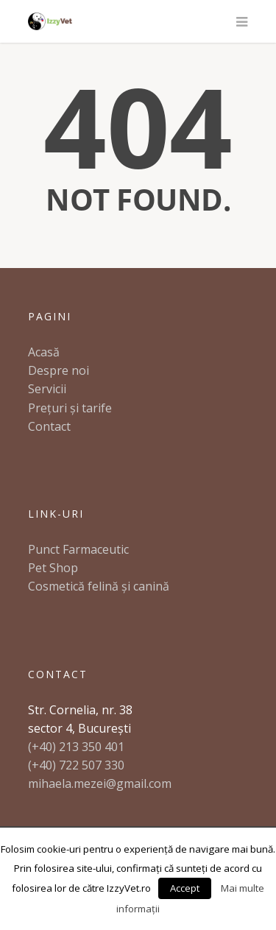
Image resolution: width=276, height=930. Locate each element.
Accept (184, 888)
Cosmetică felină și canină (98, 586)
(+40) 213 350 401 (76, 747)
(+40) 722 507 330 (76, 765)
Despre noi (58, 370)
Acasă (44, 352)
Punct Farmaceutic (78, 549)
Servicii (47, 389)
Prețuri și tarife (70, 408)
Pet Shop (53, 568)
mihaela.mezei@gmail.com (99, 783)
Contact (49, 426)
